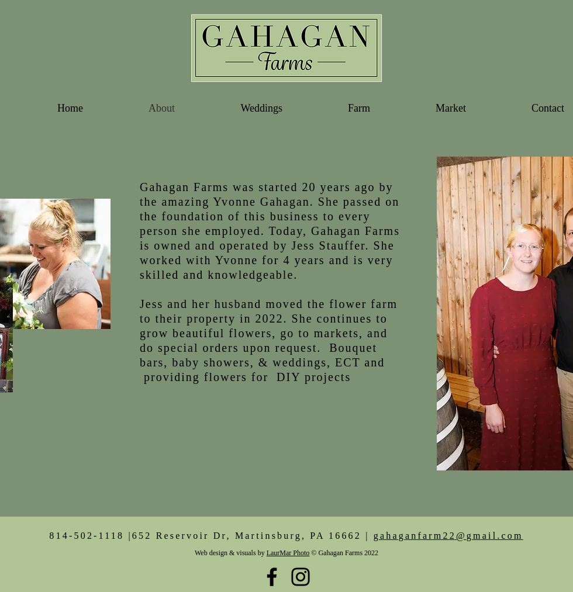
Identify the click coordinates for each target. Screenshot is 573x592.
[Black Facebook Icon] (272, 577)
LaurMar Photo (288, 553)
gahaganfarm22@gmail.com (448, 536)
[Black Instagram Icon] (300, 577)
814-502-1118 (86, 536)
